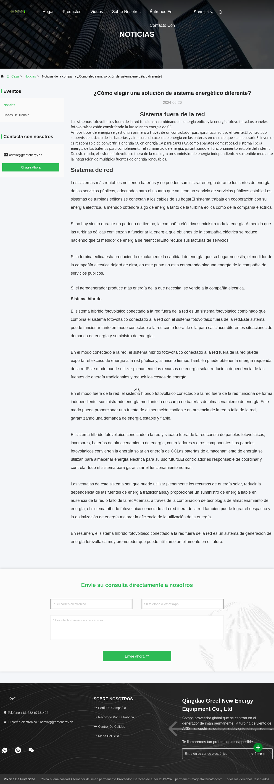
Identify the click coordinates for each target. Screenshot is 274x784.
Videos (96, 11)
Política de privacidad (19, 779)
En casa (13, 76)
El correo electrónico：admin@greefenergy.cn (38, 722)
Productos (72, 11)
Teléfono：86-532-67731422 (25, 712)
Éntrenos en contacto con (162, 14)
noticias (30, 76)
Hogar (48, 11)
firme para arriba (259, 754)
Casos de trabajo (16, 115)
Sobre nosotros (126, 11)
